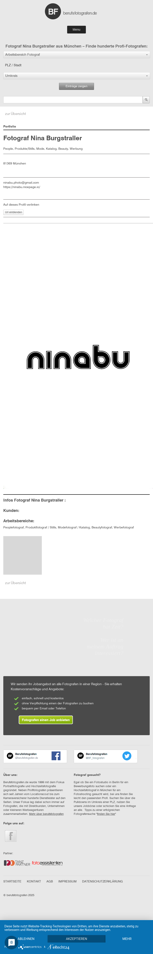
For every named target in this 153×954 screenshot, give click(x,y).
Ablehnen (26, 939)
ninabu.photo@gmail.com (21, 182)
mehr (127, 939)
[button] (76, 54)
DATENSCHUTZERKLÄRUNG (102, 881)
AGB (49, 881)
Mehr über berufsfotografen (46, 814)
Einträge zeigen (76, 86)
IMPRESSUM (67, 881)
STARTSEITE (12, 881)
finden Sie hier (106, 814)
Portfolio (9, 126)
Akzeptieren (76, 939)
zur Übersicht (15, 114)
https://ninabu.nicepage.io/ (21, 187)
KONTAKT (34, 881)
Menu (76, 29)
